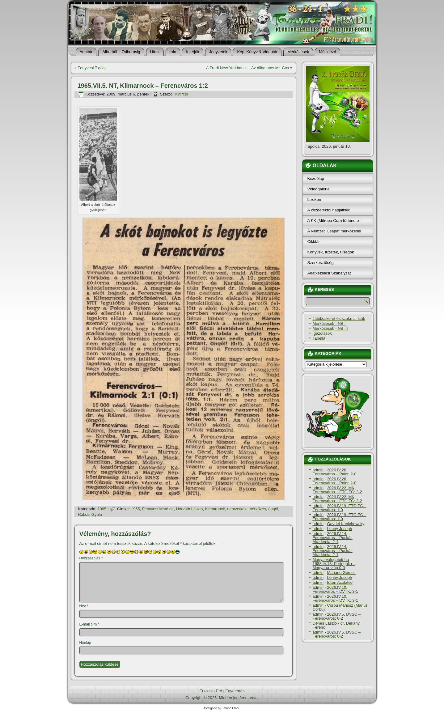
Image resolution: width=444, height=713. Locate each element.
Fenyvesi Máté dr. (158, 509)
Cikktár (313, 241)
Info (173, 51)
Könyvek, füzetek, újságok (330, 252)
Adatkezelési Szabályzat (329, 273)
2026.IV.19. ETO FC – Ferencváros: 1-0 (339, 507)
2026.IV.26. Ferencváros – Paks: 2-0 (335, 472)
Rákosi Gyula (90, 514)
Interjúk (192, 51)
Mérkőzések (298, 51)
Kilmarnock (215, 509)
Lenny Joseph (339, 528)
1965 (101, 509)
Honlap (85, 642)
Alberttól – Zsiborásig (121, 51)
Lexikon (314, 199)
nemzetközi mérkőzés (246, 509)
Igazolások (322, 333)
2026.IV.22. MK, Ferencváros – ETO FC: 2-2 (337, 490)
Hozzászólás (91, 558)
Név (83, 606)
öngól (273, 509)
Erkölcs (206, 691)
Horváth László (189, 509)
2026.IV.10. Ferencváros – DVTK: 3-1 (335, 589)
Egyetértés (234, 691)
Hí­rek (155, 51)
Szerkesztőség (320, 262)
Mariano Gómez (341, 572)
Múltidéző (327, 51)
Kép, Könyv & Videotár (257, 51)
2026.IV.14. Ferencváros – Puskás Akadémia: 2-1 (333, 537)
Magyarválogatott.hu (331, 559)
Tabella (319, 338)
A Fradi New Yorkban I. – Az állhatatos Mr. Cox (247, 68)
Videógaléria (318, 189)
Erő (219, 691)
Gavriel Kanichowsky (345, 523)
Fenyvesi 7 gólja (92, 68)
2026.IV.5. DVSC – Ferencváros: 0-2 (337, 616)
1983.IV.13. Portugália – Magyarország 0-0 (334, 565)
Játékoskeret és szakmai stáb (339, 318)
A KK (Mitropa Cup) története (333, 220)
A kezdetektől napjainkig (328, 210)
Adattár (86, 51)
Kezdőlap (315, 178)
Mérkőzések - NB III (330, 328)
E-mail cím (89, 624)
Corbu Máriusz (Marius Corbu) (340, 607)
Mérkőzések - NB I (329, 323)
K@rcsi (181, 94)
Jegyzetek (218, 51)
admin (318, 470)
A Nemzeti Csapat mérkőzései (334, 231)
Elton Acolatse (339, 582)
